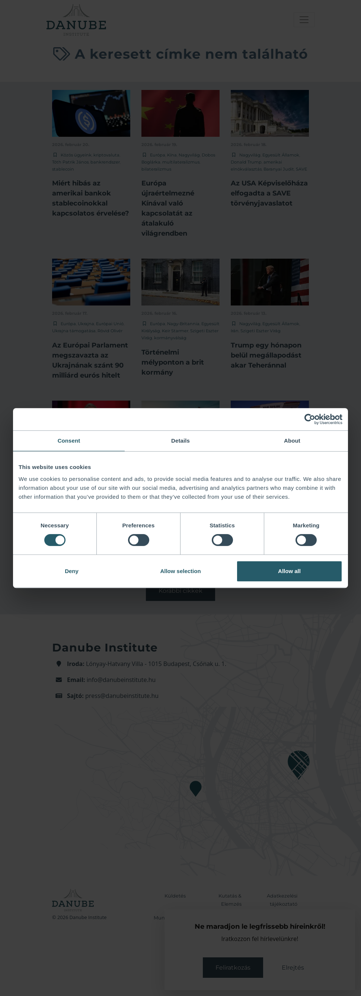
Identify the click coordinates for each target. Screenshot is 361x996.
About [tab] (292, 440)
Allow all (289, 571)
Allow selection (180, 571)
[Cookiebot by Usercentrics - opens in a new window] (309, 419)
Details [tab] (180, 440)
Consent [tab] (69, 440)
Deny (72, 571)
